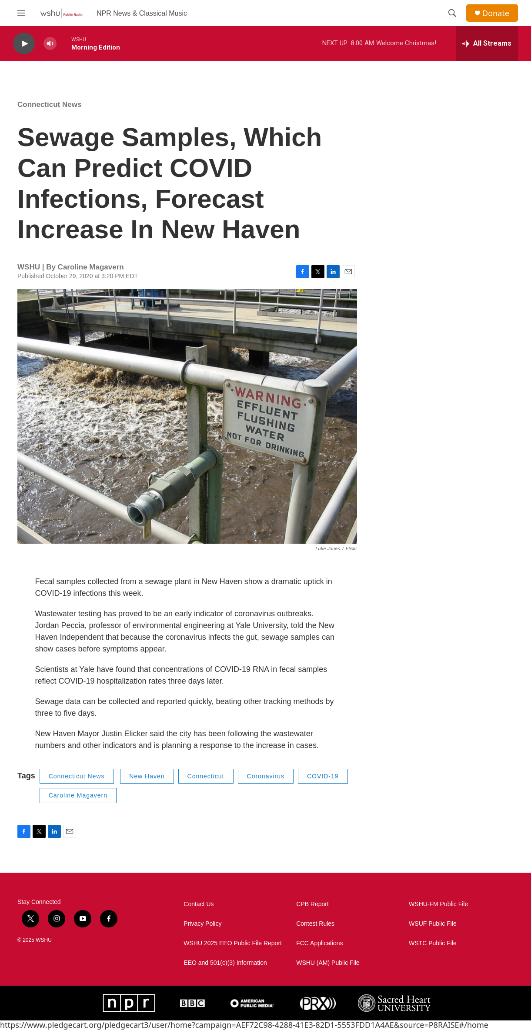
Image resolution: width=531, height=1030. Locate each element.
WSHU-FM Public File (438, 904)
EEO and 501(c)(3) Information (225, 963)
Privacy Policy (202, 923)
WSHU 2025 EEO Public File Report (233, 943)
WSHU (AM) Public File (327, 963)
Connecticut (205, 776)
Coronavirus (265, 776)
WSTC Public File (433, 943)
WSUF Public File (433, 923)
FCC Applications (319, 943)
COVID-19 (323, 776)
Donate (495, 13)
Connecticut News (49, 104)
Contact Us (199, 904)
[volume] (50, 43)
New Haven (146, 776)
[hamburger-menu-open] (21, 13)
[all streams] (487, 43)
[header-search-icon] (452, 13)
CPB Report (312, 904)
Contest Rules (315, 923)
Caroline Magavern (78, 795)
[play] (24, 44)
